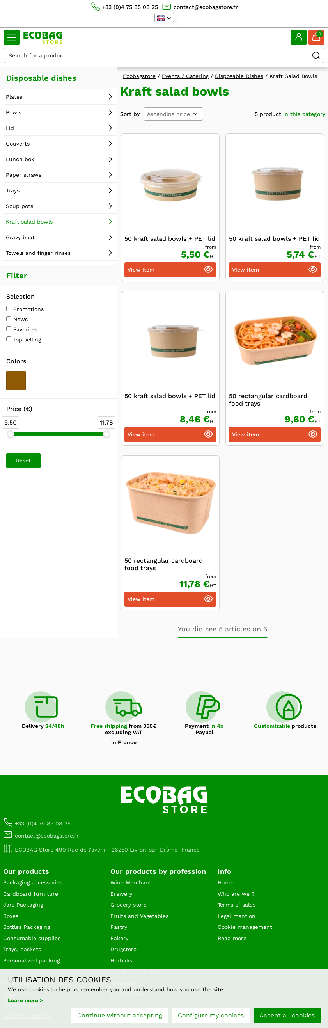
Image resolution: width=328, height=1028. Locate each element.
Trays (13, 190)
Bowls (13, 112)
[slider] (10, 434)
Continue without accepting (119, 1015)
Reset (23, 460)
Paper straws (23, 175)
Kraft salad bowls (29, 222)
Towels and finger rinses (38, 253)
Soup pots (19, 206)
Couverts (18, 144)
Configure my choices (211, 1015)
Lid (10, 128)
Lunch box (20, 159)
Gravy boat (20, 237)
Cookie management (245, 927)
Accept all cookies (287, 1015)
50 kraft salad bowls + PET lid (169, 238)
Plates (14, 97)
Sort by (130, 114)
